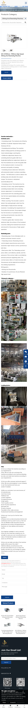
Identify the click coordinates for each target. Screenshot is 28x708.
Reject (4, 702)
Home (2, 7)
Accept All (12, 702)
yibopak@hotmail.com (6, 563)
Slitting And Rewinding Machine (9, 9)
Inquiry (6, 72)
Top (24, 706)
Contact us (17, 706)
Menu (3, 706)
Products (7, 7)
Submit (7, 597)
